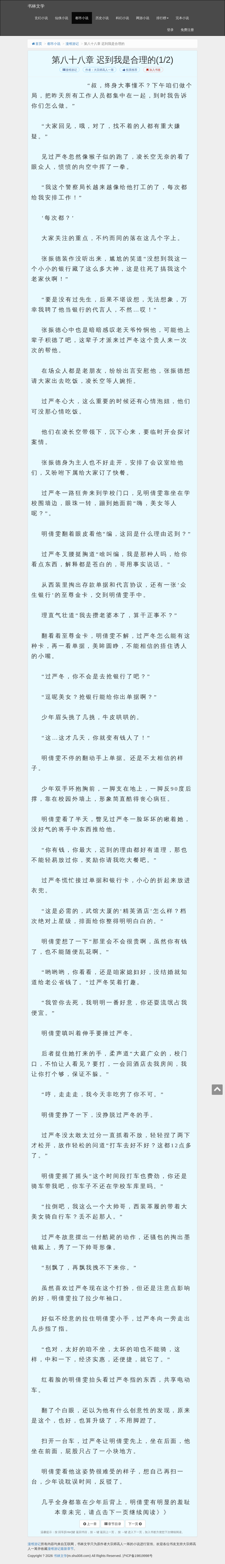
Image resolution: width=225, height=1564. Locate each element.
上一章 (90, 1524)
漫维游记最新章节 (60, 1549)
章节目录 (112, 1524)
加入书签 (153, 70)
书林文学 (36, 6)
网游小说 (142, 18)
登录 (170, 30)
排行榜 (162, 18)
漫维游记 (72, 44)
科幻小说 (122, 18)
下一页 (135, 1524)
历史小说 (102, 18)
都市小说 (81, 18)
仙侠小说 (61, 18)
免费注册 (187, 30)
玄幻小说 (41, 18)
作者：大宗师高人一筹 (99, 70)
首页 (36, 44)
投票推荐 (129, 70)
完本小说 (182, 18)
